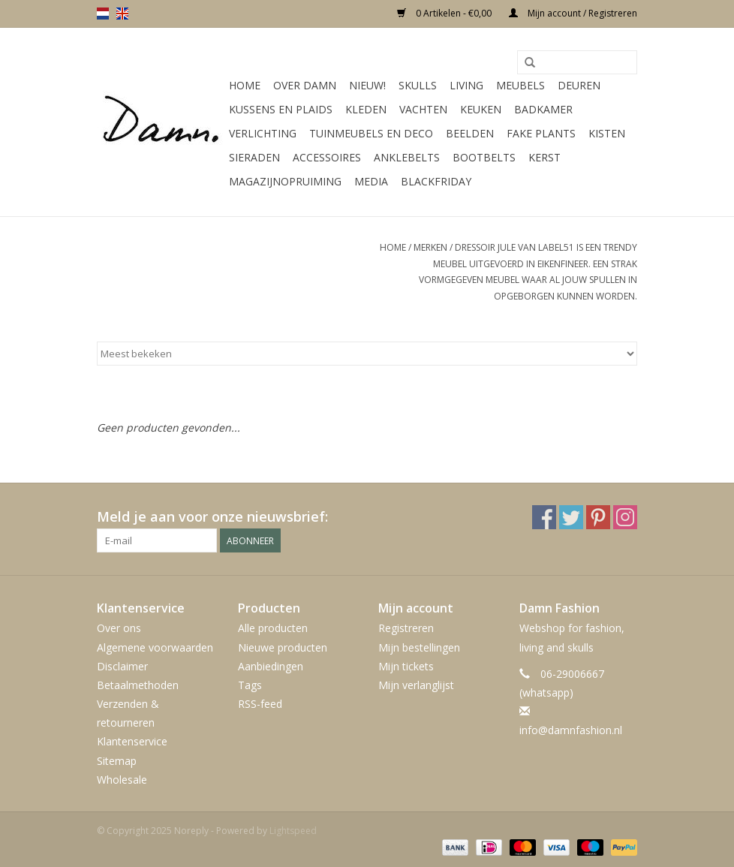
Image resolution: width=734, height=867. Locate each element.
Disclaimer (122, 666)
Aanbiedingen (270, 666)
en (122, 14)
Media (371, 181)
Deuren (579, 85)
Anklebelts (407, 157)
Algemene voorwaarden (155, 647)
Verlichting (262, 133)
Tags (250, 685)
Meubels (520, 85)
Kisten (606, 133)
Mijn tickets (406, 666)
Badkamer (543, 109)
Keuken (480, 109)
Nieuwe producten (282, 647)
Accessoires (327, 157)
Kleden (366, 109)
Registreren (406, 628)
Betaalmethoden (138, 685)
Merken (430, 247)
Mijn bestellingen (419, 647)
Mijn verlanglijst (416, 685)
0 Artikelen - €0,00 (445, 13)
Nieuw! (367, 85)
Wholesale (122, 779)
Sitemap (117, 761)
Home (244, 85)
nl (103, 14)
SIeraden (254, 157)
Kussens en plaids (280, 109)
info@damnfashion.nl (570, 730)
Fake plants (541, 133)
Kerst (544, 157)
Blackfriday (436, 181)
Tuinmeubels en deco (371, 133)
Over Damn (304, 85)
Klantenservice (132, 741)
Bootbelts (484, 157)
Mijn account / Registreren (573, 13)
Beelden (470, 133)
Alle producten (273, 628)
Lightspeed (293, 830)
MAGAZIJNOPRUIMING (285, 181)
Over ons (119, 628)
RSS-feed (260, 704)
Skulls (418, 85)
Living (466, 85)
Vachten (423, 109)
